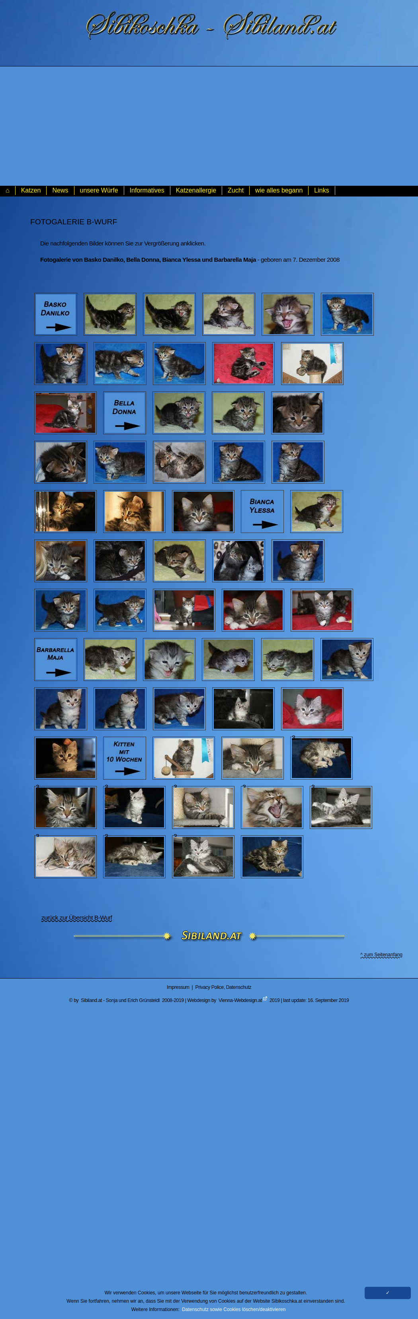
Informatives (147, 190)
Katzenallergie (196, 190)
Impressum (178, 987)
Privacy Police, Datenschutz (223, 987)
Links (321, 190)
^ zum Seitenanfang (381, 954)
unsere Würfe (99, 190)
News (60, 190)
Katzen (31, 190)
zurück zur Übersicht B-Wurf (76, 917)
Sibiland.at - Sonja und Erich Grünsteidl (120, 1000)
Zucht (236, 190)
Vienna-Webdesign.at (240, 1000)
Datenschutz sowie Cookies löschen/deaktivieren (233, 1309)
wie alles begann (279, 190)
